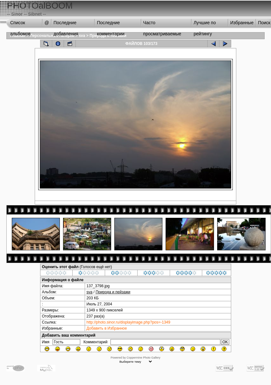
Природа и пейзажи (113, 292)
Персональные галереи (52, 35)
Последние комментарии (110, 24)
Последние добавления (65, 24)
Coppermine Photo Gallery (143, 357)
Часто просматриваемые (162, 24)
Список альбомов (20, 24)
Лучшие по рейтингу (205, 24)
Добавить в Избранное (107, 328)
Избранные (241, 22)
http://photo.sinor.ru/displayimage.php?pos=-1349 (128, 322)
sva (82, 35)
